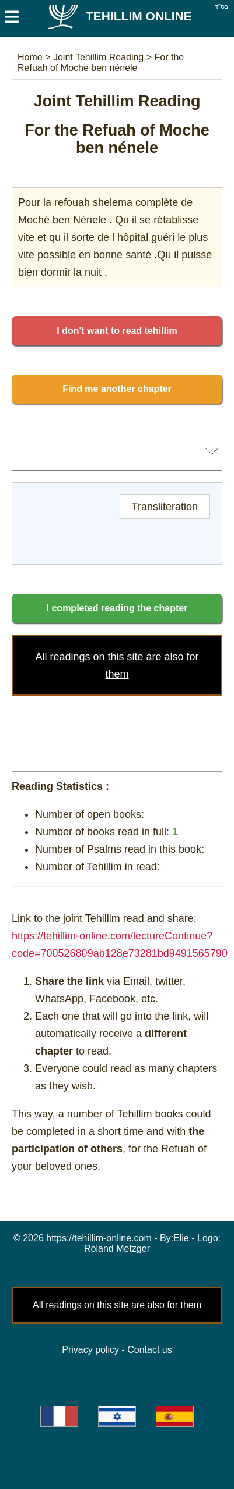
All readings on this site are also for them (117, 1305)
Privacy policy (90, 1350)
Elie (181, 1238)
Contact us (149, 1350)
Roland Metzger (117, 1248)
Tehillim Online (119, 16)
